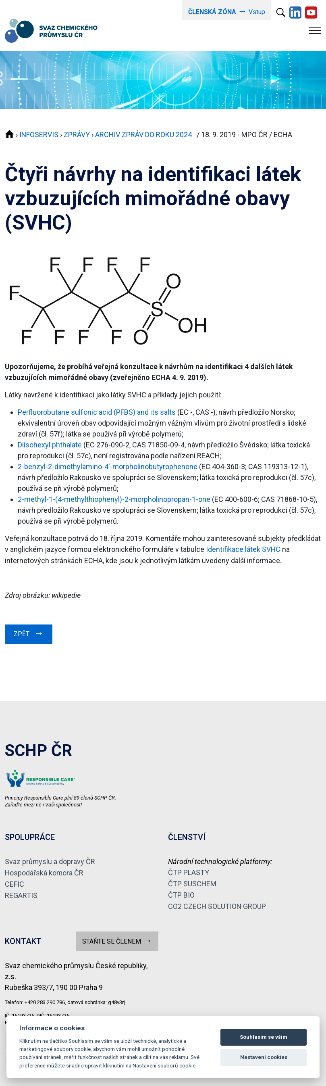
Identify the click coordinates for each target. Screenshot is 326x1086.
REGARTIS (21, 893)
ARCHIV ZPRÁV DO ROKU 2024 (146, 134)
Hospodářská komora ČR (44, 871)
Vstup (226, 11)
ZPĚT (29, 632)
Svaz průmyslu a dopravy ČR (50, 860)
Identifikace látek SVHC (243, 549)
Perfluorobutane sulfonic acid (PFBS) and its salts (97, 411)
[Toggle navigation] (314, 30)
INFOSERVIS (39, 134)
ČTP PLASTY (188, 871)
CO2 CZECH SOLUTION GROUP (217, 904)
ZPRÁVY (77, 134)
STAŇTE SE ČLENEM (117, 938)
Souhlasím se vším (263, 1037)
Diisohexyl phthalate (50, 444)
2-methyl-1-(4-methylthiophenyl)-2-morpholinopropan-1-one (115, 499)
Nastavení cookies (263, 1057)
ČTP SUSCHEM (192, 882)
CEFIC (14, 882)
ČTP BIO (181, 893)
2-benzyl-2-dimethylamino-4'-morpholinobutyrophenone (107, 466)
